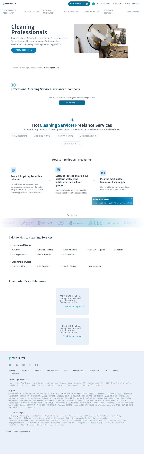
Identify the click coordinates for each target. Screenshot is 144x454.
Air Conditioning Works (56, 385)
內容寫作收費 (49, 400)
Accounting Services (83, 418)
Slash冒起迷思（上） (15, 407)
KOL (102, 383)
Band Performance (32, 422)
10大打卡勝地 (91, 398)
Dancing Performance (118, 420)
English (15, 373)
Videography (24, 416)
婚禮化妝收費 (75, 396)
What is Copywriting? (126, 403)
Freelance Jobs (52, 371)
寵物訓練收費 (69, 398)
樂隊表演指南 (24, 396)
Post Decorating (19, 135)
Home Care (31, 425)
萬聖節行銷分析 (13, 403)
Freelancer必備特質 (113, 405)
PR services (40, 420)
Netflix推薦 (25, 403)
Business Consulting (100, 418)
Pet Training (48, 425)
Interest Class (109, 422)
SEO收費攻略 (102, 398)
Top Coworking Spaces (16, 405)
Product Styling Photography (70, 383)
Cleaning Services (20, 261)
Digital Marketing (51, 416)
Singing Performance (16, 422)
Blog (66, 371)
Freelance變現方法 (89, 394)
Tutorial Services (68, 422)
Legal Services (67, 420)
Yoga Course (84, 385)
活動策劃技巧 (111, 403)
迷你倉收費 (41, 405)
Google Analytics (99, 403)
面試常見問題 (58, 398)
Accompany (45, 422)
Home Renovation (23, 385)
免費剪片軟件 (76, 394)
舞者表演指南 (98, 396)
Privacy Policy (78, 371)
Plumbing (12, 385)
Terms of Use (94, 371)
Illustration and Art (15, 418)
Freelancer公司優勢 (65, 405)
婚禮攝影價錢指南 (14, 394)
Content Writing (86, 416)
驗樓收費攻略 (73, 403)
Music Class (120, 422)
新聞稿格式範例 (85, 403)
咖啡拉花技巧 (110, 400)
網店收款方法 (47, 398)
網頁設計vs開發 (36, 403)
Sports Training (96, 422)
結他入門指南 (48, 403)
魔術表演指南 (35, 396)
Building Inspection (39, 385)
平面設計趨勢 (60, 400)
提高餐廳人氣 (124, 396)
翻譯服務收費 (38, 400)
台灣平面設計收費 (63, 396)
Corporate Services (53, 420)
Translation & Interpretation (121, 383)
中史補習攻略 (35, 398)
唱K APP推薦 (121, 400)
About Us (117, 3)
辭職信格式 (55, 394)
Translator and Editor (101, 416)
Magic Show (55, 422)
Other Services (132, 12)
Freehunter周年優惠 (85, 400)
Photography (13, 416)
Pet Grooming (59, 425)
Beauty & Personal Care (16, 425)
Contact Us (25, 371)
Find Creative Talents (97, 405)
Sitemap (116, 371)
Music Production (37, 416)
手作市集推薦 (51, 405)
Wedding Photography (91, 383)
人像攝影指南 (13, 396)
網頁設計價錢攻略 (29, 394)
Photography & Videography (11, 11)
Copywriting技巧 (61, 403)
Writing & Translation (51, 11)
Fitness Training (73, 385)
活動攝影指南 (128, 394)
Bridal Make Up (96, 385)
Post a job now (23, 50)
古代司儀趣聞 (99, 400)
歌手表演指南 (87, 396)
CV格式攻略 (80, 398)
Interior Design (37, 383)
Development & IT (92, 12)
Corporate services (112, 11)
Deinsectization (88, 135)
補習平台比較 (24, 398)
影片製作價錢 (65, 394)
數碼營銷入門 (13, 400)
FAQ (106, 371)
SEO (107, 383)
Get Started (72, 102)
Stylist (39, 425)
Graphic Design (13, 383)
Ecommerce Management (69, 416)
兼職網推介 (102, 394)
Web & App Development (55, 418)
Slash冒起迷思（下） (32, 407)
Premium (38, 371)
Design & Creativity (72, 12)
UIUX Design (25, 383)
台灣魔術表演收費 (48, 396)
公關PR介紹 (31, 405)
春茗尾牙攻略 (72, 400)
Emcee (106, 420)
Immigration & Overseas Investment (21, 420)
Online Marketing (31, 12)
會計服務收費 (13, 398)
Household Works (20, 245)
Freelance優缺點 (43, 394)
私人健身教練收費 (111, 396)
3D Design (27, 418)
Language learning (82, 422)
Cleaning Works (42, 135)
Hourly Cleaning (65, 135)
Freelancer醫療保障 (81, 405)
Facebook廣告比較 (114, 394)
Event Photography (52, 383)
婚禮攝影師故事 (127, 405)
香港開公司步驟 (113, 398)
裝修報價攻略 (126, 398)
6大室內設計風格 (26, 400)
